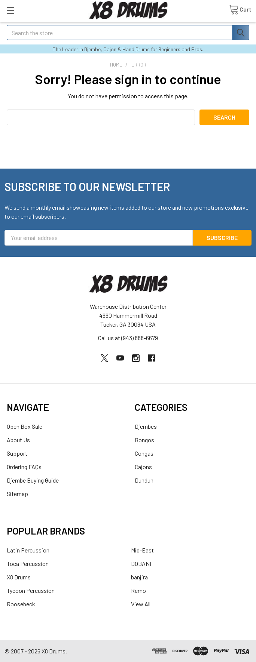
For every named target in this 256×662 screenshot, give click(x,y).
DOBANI (141, 563)
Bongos (144, 439)
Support (17, 453)
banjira (139, 577)
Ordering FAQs (24, 466)
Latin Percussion (28, 550)
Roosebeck (21, 603)
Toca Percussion (28, 563)
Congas (144, 453)
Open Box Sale (24, 426)
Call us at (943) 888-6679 (128, 337)
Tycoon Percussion (31, 590)
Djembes (146, 426)
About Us (18, 439)
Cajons (143, 466)
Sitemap (17, 493)
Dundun (144, 480)
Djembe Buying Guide (33, 480)
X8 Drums (19, 577)
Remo (138, 590)
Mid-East (142, 550)
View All (140, 603)
